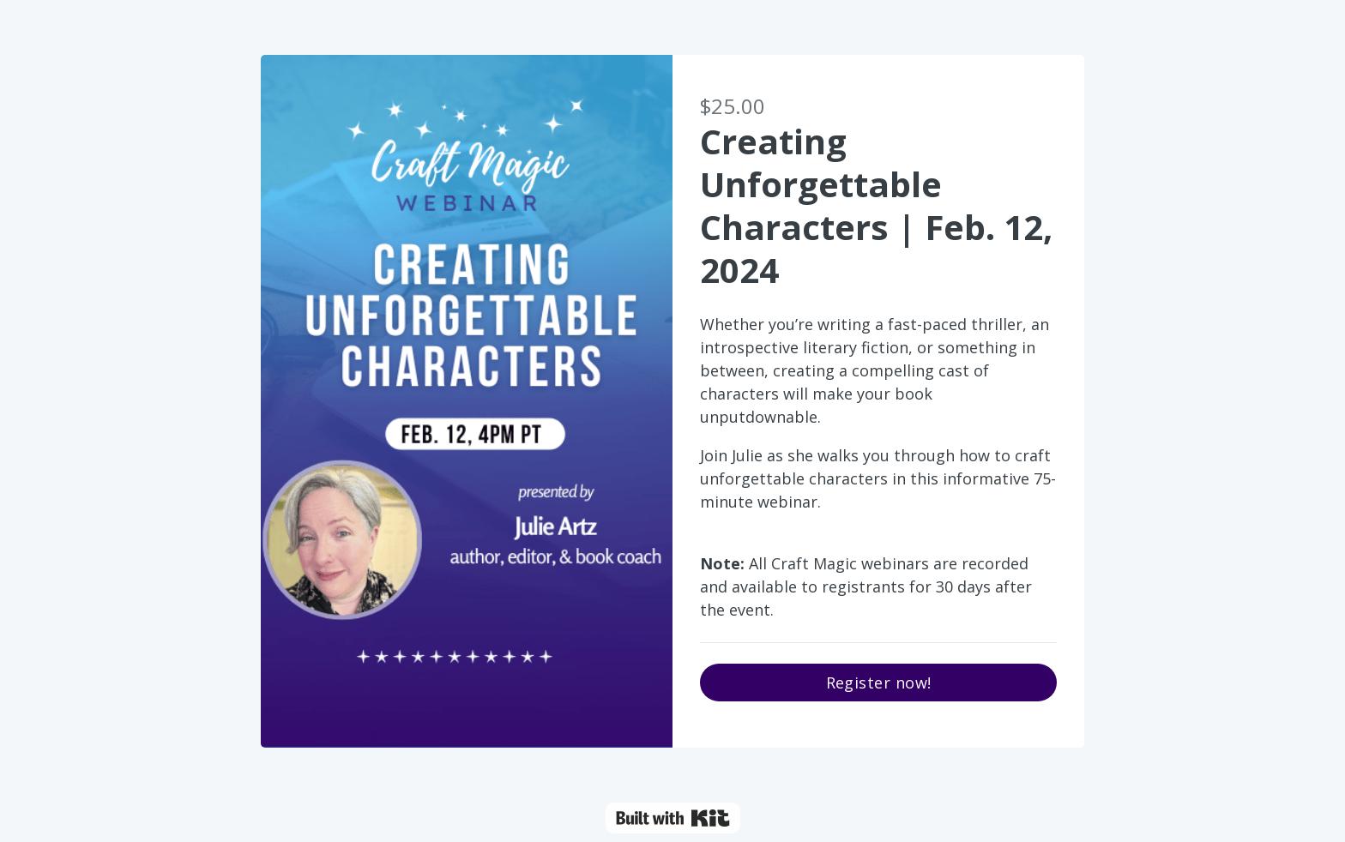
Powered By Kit (673, 818)
